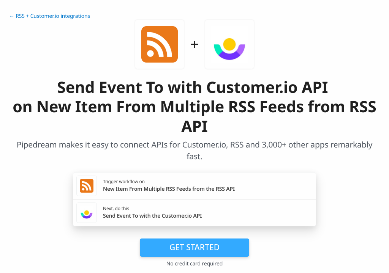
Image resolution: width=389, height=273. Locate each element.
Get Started (194, 247)
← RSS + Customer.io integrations (49, 16)
